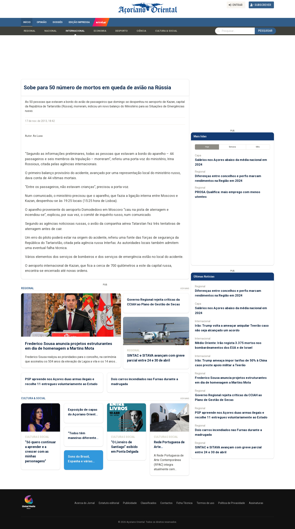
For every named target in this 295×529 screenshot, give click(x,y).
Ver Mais (184, 288)
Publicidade (130, 503)
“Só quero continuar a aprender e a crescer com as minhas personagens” (40, 451)
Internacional (75, 31)
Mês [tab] (258, 147)
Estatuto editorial (109, 503)
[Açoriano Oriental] (28, 509)
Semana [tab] (232, 147)
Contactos (166, 503)
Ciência (141, 31)
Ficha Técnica (184, 503)
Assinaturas (256, 503)
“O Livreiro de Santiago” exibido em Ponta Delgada (124, 446)
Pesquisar (265, 30)
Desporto (121, 31)
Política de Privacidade (231, 503)
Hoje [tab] (207, 147)
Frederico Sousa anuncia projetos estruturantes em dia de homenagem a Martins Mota (68, 346)
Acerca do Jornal (85, 503)
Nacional (50, 31)
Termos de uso (205, 503)
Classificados (148, 503)
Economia (100, 31)
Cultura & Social (166, 31)
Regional (29, 31)
